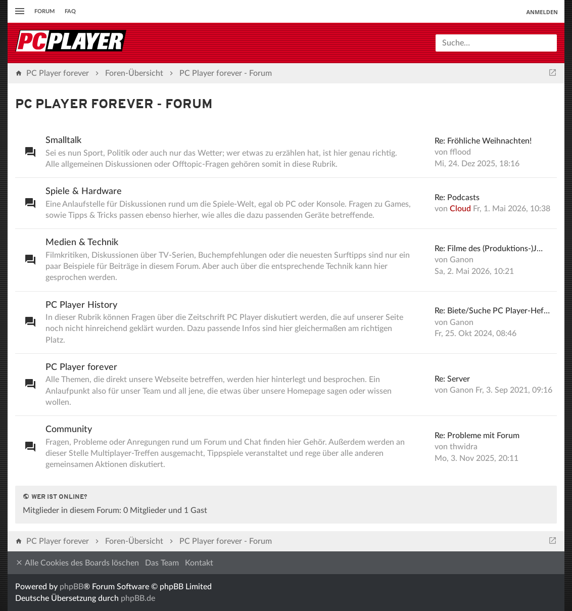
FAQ (70, 11)
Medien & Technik (81, 242)
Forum (44, 11)
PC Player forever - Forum (114, 105)
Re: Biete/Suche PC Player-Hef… (492, 311)
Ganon (461, 260)
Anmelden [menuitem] (542, 12)
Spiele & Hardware (83, 191)
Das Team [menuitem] (162, 563)
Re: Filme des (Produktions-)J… (489, 249)
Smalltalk (63, 140)
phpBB (71, 587)
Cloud (460, 209)
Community (68, 429)
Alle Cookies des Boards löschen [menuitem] (77, 562)
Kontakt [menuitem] (199, 563)
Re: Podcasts (457, 198)
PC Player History (81, 305)
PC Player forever (81, 367)
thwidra (464, 447)
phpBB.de (138, 598)
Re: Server (452, 379)
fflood (460, 152)
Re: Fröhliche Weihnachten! (483, 141)
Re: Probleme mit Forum (477, 436)
